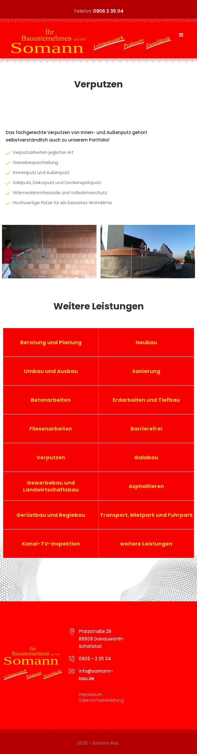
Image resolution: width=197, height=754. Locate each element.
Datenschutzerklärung (101, 700)
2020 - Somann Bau (98, 743)
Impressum (90, 694)
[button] (181, 35)
